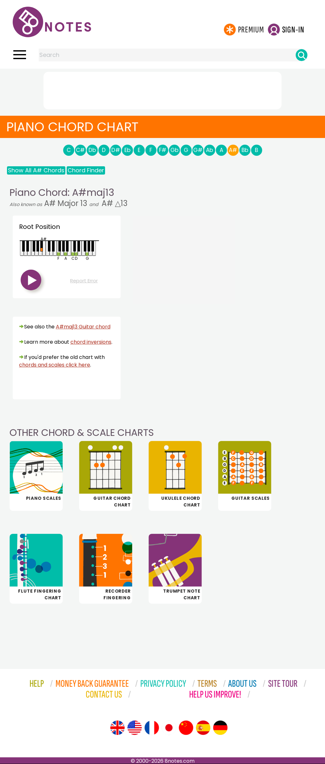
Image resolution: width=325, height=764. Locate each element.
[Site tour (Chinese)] (186, 728)
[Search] (301, 55)
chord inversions (90, 342)
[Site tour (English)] (117, 728)
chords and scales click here (54, 364)
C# (80, 150)
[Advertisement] (162, 89)
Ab (209, 150)
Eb (127, 150)
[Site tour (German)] (220, 728)
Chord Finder (86, 170)
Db (92, 150)
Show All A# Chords (36, 170)
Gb (174, 150)
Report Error (84, 280)
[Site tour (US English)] (135, 728)
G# (197, 150)
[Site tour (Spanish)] (203, 728)
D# (115, 150)
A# (233, 150)
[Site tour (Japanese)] (169, 728)
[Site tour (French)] (152, 728)
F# (162, 150)
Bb (245, 150)
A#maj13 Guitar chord (83, 326)
